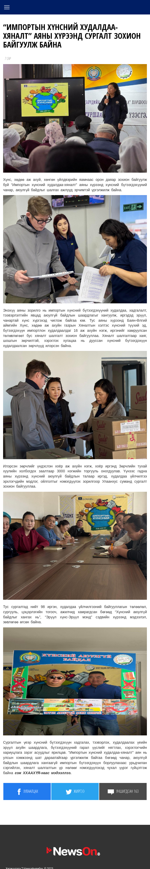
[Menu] (7, 7)
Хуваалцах (27, 791)
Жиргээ (75, 791)
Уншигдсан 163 (123, 791)
